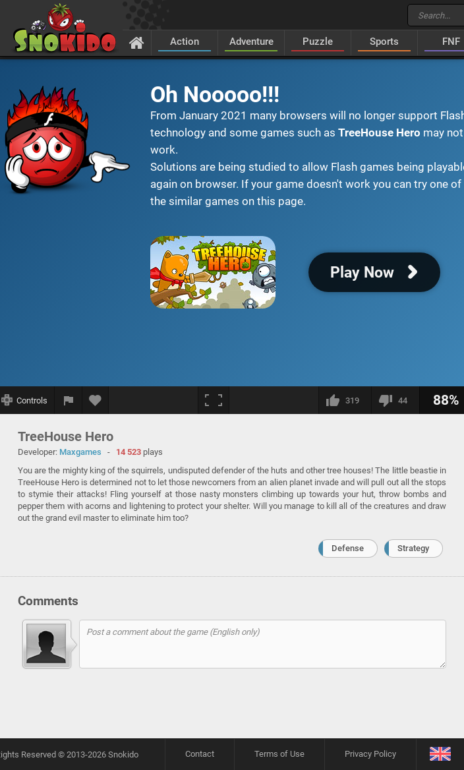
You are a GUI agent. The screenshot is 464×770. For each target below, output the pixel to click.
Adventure (251, 41)
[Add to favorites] (95, 400)
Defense (348, 548)
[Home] (136, 42)
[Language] (440, 754)
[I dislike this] (395, 400)
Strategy (413, 548)
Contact (199, 754)
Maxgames (80, 452)
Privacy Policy (370, 754)
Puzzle (318, 41)
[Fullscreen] (213, 400)
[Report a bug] (68, 400)
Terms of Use (279, 754)
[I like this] (344, 400)
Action (184, 41)
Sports (384, 41)
